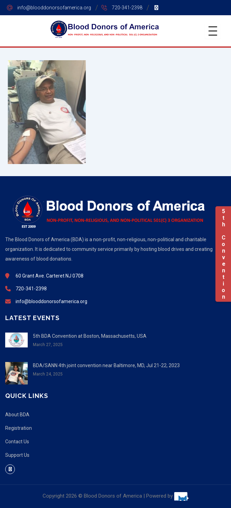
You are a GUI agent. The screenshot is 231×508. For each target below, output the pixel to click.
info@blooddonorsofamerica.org (54, 7)
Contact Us (17, 441)
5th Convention (223, 254)
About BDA (17, 414)
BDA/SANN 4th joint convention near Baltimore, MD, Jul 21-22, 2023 (106, 365)
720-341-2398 (127, 7)
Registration (18, 428)
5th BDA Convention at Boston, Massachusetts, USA (89, 336)
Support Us (17, 455)
